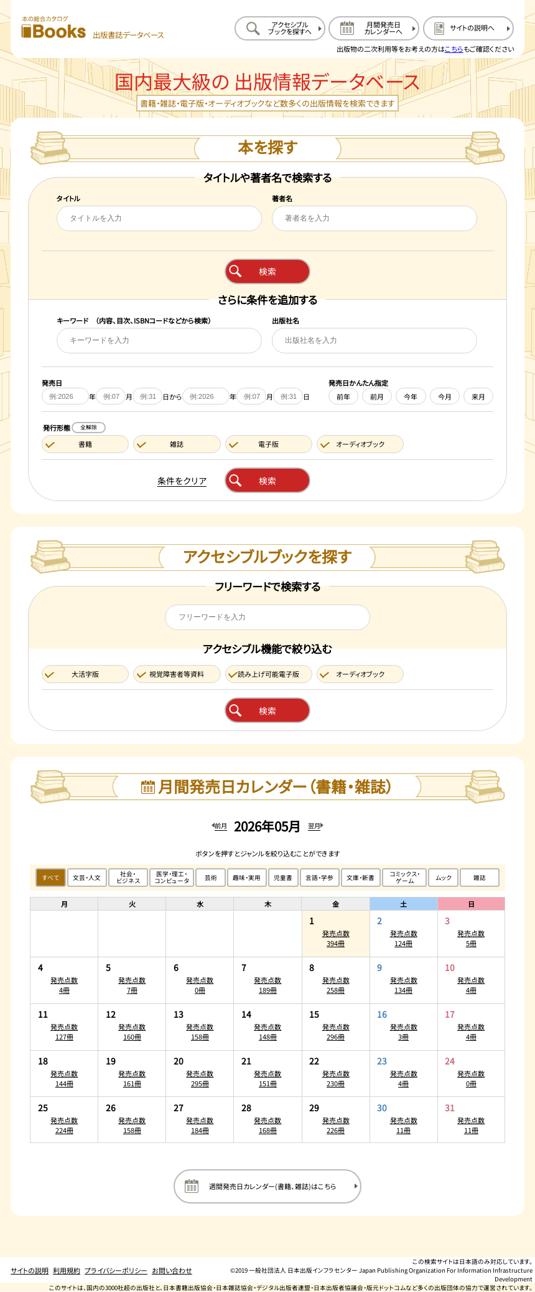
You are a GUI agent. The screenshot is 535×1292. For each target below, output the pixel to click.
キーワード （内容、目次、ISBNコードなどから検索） (134, 320)
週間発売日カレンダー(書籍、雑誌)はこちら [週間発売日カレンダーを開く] (273, 1186)
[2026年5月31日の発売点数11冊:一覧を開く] (471, 1120)
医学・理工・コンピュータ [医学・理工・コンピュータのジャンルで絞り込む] (171, 877)
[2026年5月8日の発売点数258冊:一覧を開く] (336, 980)
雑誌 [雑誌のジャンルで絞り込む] (479, 877)
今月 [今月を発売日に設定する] (445, 396)
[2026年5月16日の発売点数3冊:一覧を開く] (404, 1027)
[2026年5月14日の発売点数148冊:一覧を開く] (267, 1027)
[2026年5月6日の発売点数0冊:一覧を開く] (200, 980)
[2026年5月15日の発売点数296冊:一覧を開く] (336, 1027)
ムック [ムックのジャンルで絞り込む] (443, 877)
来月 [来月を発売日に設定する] (478, 396)
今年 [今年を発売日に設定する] (410, 396)
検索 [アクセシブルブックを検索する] (267, 710)
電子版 (268, 444)
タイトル (68, 198)
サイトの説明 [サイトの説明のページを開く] (30, 1270)
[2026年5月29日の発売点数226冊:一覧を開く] (336, 1120)
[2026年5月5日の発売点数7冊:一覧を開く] (132, 980)
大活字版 (85, 674)
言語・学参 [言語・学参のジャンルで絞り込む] (319, 877)
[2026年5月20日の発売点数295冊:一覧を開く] (200, 1073)
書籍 (85, 444)
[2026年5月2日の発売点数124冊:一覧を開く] (404, 933)
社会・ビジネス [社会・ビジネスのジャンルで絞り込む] (128, 877)
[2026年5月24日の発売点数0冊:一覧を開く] (471, 1073)
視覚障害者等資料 (176, 674)
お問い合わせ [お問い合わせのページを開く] (172, 1270)
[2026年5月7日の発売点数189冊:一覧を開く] (267, 980)
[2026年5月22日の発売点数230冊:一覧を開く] (336, 1073)
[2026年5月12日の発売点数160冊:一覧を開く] (132, 1027)
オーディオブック (360, 444)
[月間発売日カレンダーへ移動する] (373, 28)
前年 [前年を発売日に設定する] (343, 396)
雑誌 (177, 444)
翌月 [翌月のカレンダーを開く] (314, 825)
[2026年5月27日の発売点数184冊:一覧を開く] (200, 1120)
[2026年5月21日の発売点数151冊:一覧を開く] (267, 1073)
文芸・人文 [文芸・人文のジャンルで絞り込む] (87, 877)
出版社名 (285, 320)
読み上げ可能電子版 (268, 674)
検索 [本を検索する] (267, 271)
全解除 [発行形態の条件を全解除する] (88, 427)
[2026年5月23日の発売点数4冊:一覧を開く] (404, 1073)
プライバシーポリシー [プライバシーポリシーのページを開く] (116, 1270)
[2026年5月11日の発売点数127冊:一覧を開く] (64, 1027)
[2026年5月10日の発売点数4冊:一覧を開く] (471, 980)
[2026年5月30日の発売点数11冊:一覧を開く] (404, 1120)
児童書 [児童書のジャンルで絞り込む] (283, 877)
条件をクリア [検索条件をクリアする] (182, 480)
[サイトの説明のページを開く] (468, 28)
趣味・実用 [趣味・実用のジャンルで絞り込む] (247, 877)
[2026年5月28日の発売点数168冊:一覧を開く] (267, 1120)
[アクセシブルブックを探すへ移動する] (280, 28)
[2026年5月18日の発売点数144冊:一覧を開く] (64, 1073)
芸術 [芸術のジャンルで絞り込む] (211, 877)
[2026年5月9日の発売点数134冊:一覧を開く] (404, 980)
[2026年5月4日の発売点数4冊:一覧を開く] (64, 980)
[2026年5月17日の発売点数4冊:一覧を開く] (471, 1027)
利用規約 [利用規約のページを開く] (66, 1270)
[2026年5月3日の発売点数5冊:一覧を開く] (471, 933)
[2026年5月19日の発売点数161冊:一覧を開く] (132, 1073)
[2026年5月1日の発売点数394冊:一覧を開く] (336, 933)
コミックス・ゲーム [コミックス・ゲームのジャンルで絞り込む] (404, 877)
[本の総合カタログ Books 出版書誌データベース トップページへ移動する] (92, 28)
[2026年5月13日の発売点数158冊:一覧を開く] (200, 1027)
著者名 (282, 198)
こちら (454, 49)
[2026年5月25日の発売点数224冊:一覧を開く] (64, 1120)
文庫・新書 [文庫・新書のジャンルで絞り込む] (360, 877)
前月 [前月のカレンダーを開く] (221, 825)
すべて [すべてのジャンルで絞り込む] (50, 877)
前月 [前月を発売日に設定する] (377, 396)
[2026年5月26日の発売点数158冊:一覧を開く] (132, 1120)
